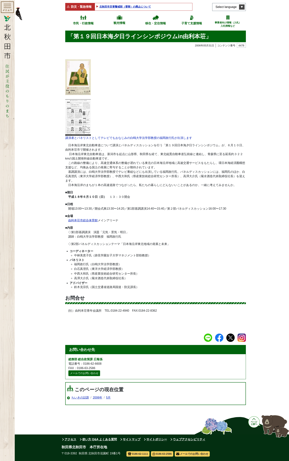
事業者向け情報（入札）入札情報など (228, 24)
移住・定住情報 (155, 23)
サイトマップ (131, 439)
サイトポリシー (156, 439)
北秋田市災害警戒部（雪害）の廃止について (125, 6)
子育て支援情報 (191, 23)
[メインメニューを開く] (7, 7)
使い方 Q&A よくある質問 (99, 439)
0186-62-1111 (138, 453)
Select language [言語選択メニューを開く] (226, 6)
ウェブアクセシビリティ (189, 439)
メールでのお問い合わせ (84, 373)
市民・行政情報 (83, 23)
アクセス (70, 439)
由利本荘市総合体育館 (83, 220)
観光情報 (119, 22)
